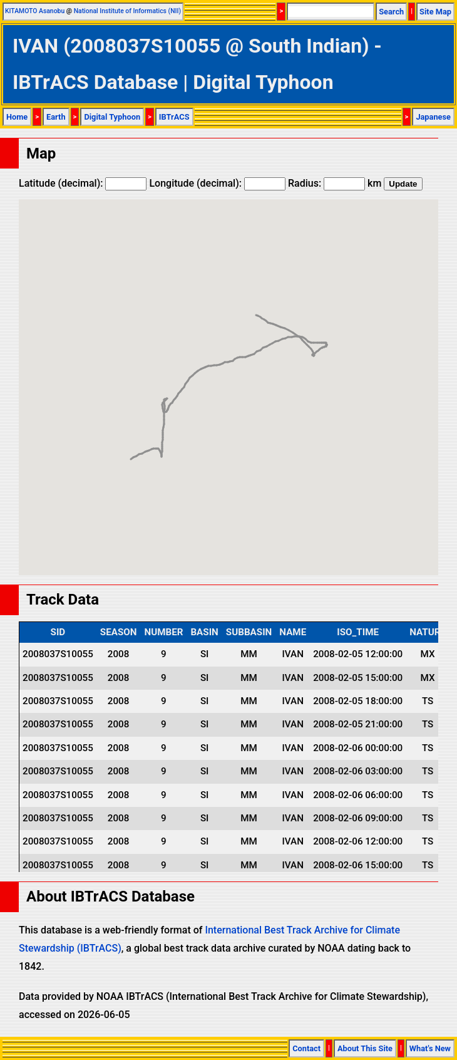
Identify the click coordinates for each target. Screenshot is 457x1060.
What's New (430, 1048)
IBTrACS (174, 117)
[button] (314, 344)
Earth (56, 117)
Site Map (435, 11)
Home (17, 117)
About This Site (365, 1048)
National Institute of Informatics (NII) (127, 11)
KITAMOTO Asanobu (34, 11)
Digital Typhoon (112, 117)
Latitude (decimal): (82, 183)
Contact (306, 1048)
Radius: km (334, 183)
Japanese (433, 117)
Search (391, 11)
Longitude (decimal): (217, 183)
